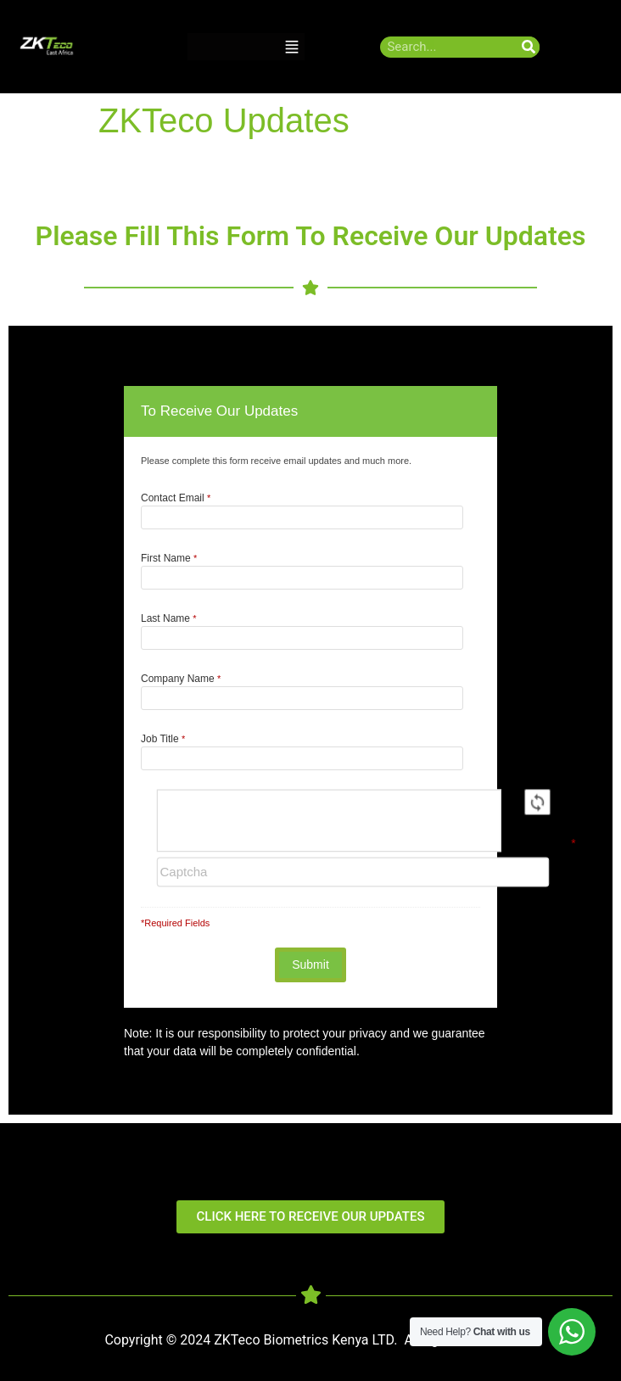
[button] (292, 47)
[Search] (529, 47)
